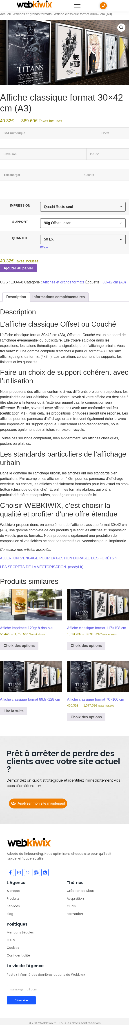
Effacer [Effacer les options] (44, 247)
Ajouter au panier (18, 268)
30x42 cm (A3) (114, 282)
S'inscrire (21, 1000)
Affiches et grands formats (32, 14)
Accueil (5, 14)
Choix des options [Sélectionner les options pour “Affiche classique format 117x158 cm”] (86, 646)
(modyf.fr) (75, 567)
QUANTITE (20, 238)
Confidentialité (18, 955)
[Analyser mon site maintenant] (38, 803)
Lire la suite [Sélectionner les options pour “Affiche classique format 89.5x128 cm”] (14, 711)
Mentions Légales (20, 932)
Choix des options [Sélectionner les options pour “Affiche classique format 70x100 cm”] (86, 717)
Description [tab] (16, 297)
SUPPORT (20, 221)
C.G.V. (11, 940)
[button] (121, 28)
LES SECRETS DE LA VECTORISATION (33, 567)
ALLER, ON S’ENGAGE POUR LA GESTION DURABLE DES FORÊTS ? (58, 558)
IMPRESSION (20, 205)
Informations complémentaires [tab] (58, 297)
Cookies (13, 947)
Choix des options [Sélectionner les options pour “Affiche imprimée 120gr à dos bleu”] (19, 646)
